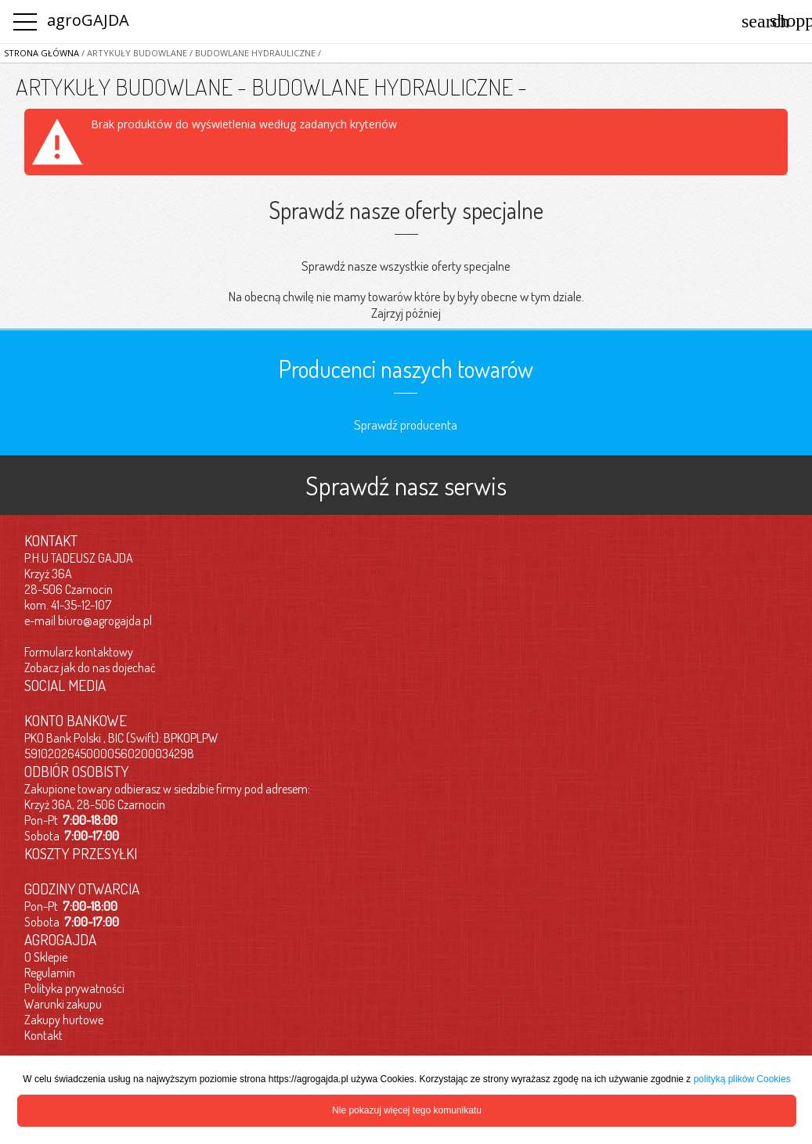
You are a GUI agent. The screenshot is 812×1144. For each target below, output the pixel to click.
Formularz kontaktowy (78, 652)
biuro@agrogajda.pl (105, 620)
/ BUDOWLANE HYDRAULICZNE (251, 53)
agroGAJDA (88, 20)
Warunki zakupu (63, 1004)
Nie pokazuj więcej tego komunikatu (407, 1110)
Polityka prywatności (74, 988)
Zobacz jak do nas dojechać (90, 667)
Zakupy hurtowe (63, 1019)
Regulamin (49, 972)
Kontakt (43, 1035)
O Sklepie (45, 957)
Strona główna (41, 53)
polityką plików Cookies (742, 1079)
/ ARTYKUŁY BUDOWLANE (133, 53)
